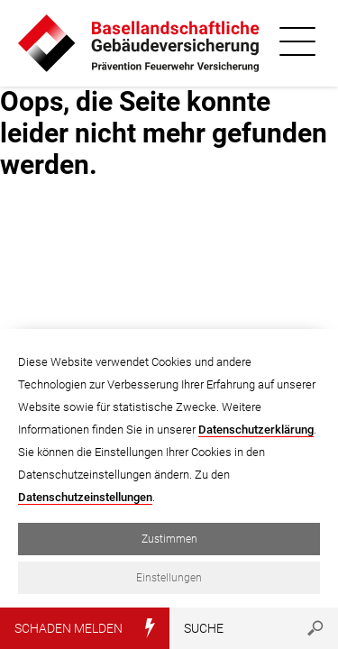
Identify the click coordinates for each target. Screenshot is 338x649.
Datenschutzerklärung (256, 429)
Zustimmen (169, 539)
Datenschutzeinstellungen (85, 497)
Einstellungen (169, 577)
